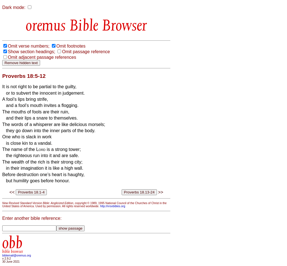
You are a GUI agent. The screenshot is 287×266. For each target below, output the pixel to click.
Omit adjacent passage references (42, 57)
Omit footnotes (70, 46)
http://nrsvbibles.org (112, 206)
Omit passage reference (86, 51)
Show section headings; (31, 51)
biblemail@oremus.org (16, 255)
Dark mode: (14, 7)
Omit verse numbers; (28, 46)
